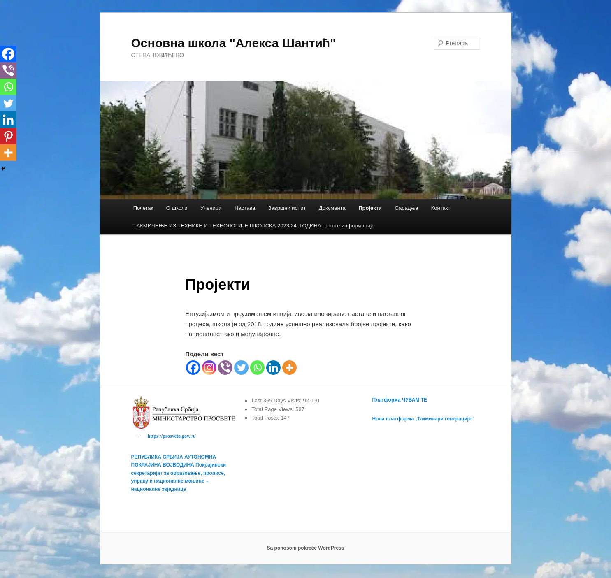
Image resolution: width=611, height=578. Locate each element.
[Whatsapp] (257, 367)
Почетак (143, 208)
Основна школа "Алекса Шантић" (233, 43)
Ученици (210, 208)
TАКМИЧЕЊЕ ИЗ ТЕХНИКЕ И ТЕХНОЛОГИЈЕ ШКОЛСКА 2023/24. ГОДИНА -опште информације (254, 226)
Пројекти (370, 208)
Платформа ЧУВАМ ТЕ (399, 400)
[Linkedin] (273, 367)
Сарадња (406, 208)
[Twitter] (241, 367)
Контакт (441, 208)
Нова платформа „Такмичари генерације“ (423, 419)
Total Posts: (266, 418)
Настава (245, 208)
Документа (332, 208)
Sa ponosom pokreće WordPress (305, 549)
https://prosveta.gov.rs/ (172, 436)
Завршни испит (287, 208)
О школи (177, 208)
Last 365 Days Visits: (277, 400)
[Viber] (225, 367)
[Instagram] (209, 367)
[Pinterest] (8, 136)
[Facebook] (193, 367)
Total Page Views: (273, 409)
